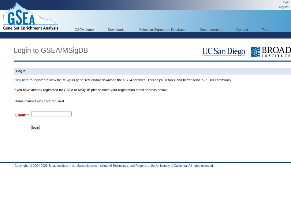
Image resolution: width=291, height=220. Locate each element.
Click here (21, 80)
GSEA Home (84, 29)
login (286, 2)
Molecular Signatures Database (162, 29)
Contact (242, 29)
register (284, 7)
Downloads (116, 29)
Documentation (211, 29)
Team (266, 29)
